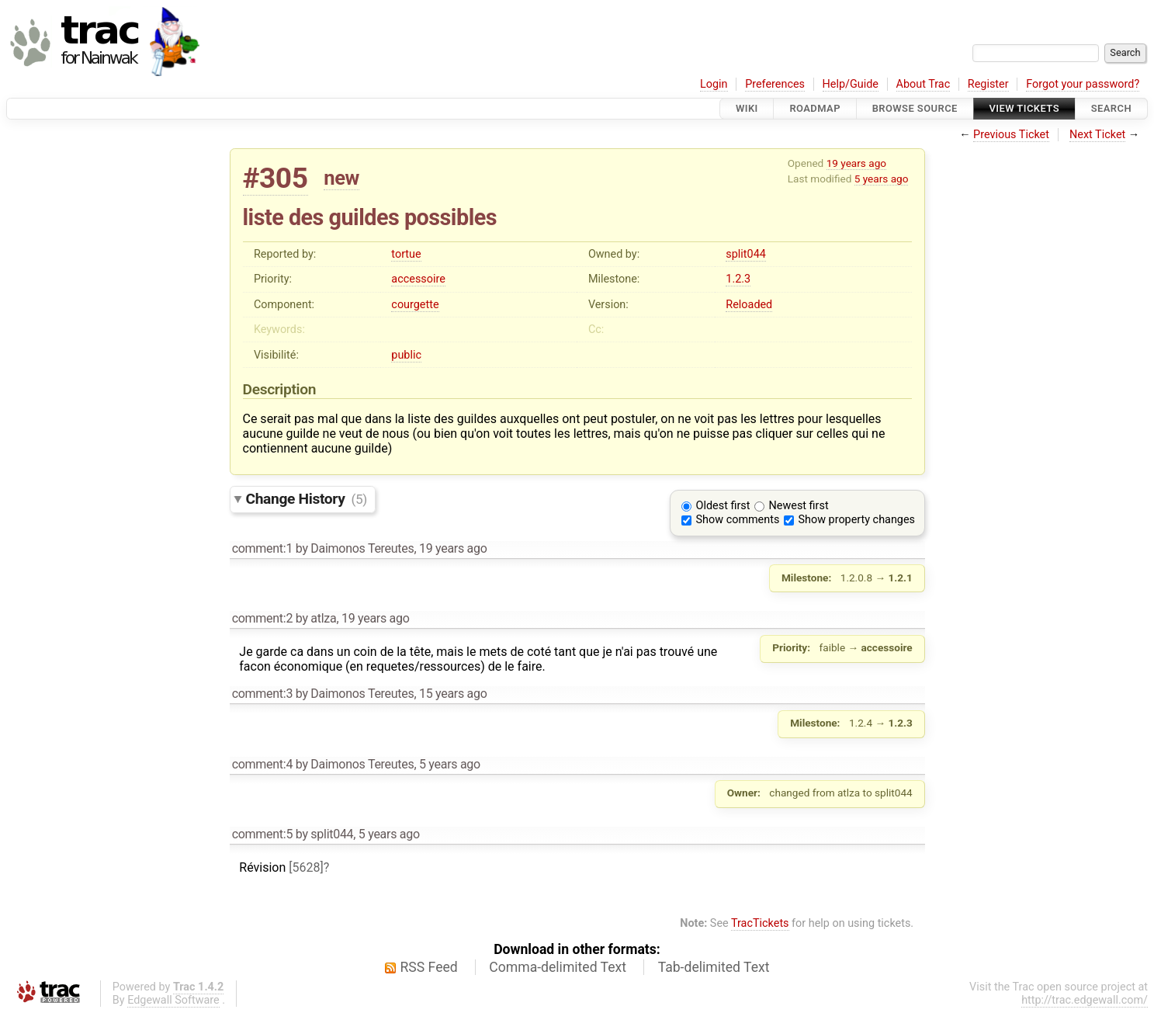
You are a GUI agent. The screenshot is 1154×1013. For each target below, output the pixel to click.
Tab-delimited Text (714, 967)
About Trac (923, 84)
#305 (275, 178)
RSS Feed (429, 967)
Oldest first (723, 505)
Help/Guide (850, 84)
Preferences (775, 84)
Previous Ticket (1011, 134)
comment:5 (262, 834)
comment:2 (262, 618)
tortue (406, 254)
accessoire (418, 279)
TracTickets (760, 923)
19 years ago (856, 163)
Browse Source (915, 108)
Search (1111, 108)
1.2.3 (738, 279)
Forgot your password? (1082, 84)
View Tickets (1024, 108)
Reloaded (749, 304)
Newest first (799, 505)
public (406, 355)
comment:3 (262, 693)
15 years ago (453, 693)
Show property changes (857, 519)
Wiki (747, 108)
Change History (306, 499)
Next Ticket (1097, 134)
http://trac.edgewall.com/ (1084, 1000)
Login (714, 84)
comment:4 (262, 764)
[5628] (306, 867)
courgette (414, 304)
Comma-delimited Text (557, 967)
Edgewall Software (173, 1000)
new (341, 177)
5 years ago (881, 178)
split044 (745, 254)
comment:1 (262, 548)
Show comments (738, 519)
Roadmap (814, 108)
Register (988, 84)
